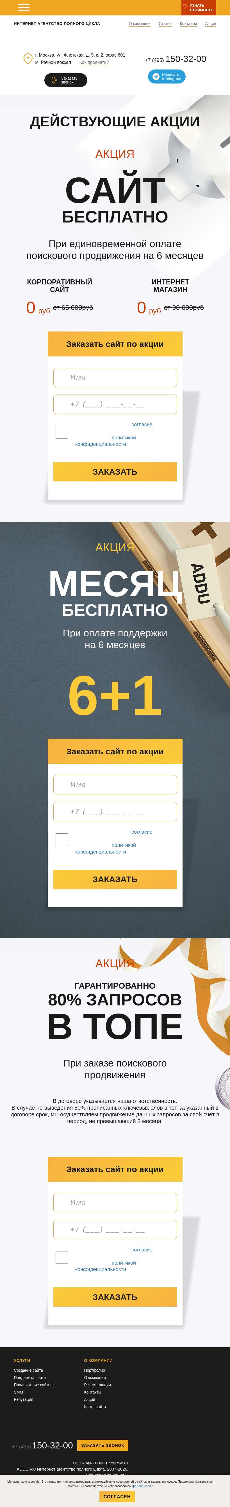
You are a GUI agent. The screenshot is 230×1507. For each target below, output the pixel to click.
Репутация (23, 1399)
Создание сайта (28, 1370)
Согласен (117, 1496)
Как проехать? (94, 62)
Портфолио (94, 1370)
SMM (18, 1392)
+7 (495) (175, 58)
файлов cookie (142, 1486)
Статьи (165, 24)
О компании (140, 24)
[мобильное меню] (24, 7)
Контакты (188, 24)
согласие (141, 424)
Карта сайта (95, 1407)
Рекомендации (97, 1385)
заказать (115, 471)
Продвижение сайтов (33, 1385)
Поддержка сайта (30, 1378)
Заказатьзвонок (69, 80)
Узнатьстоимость (201, 7)
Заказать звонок (102, 1445)
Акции (210, 24)
